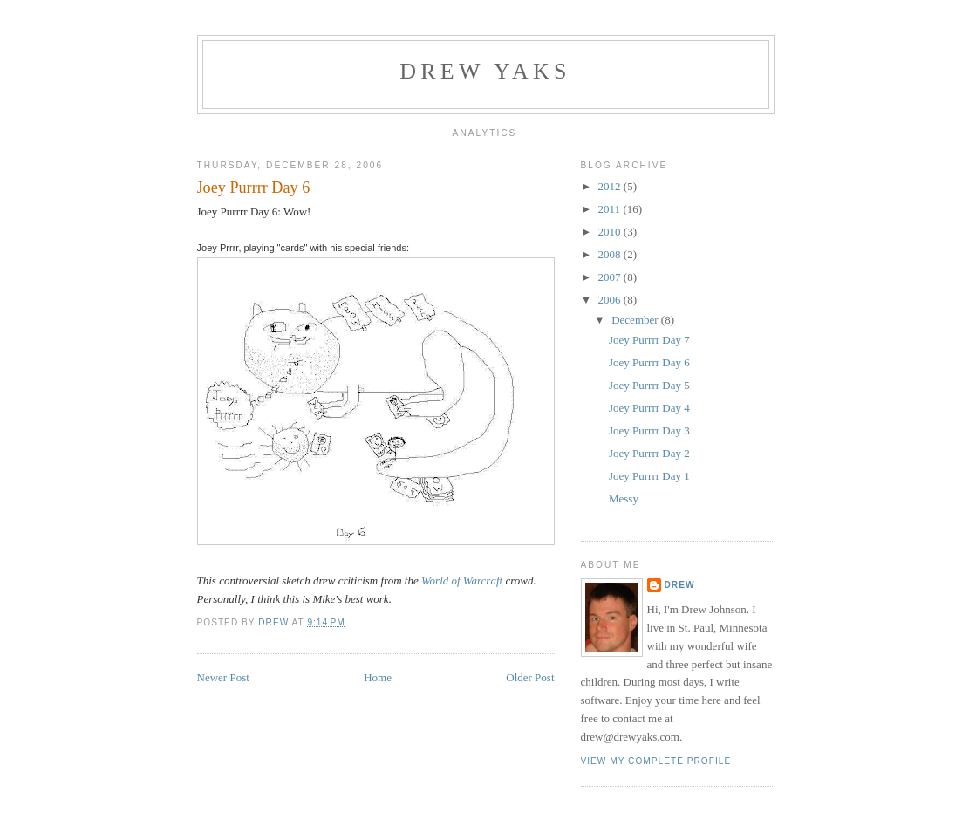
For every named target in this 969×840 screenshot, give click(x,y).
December (636, 319)
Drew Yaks (484, 71)
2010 (611, 231)
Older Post (530, 677)
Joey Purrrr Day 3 (649, 430)
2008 (611, 254)
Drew (680, 585)
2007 (611, 276)
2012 (611, 186)
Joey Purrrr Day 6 (649, 362)
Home (378, 677)
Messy (623, 498)
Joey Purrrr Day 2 (649, 453)
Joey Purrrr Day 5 (649, 385)
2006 (611, 299)
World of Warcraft (461, 580)
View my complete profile (656, 761)
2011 (611, 208)
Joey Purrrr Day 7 (649, 339)
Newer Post (223, 677)
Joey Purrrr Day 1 (649, 475)
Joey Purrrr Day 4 (649, 407)
